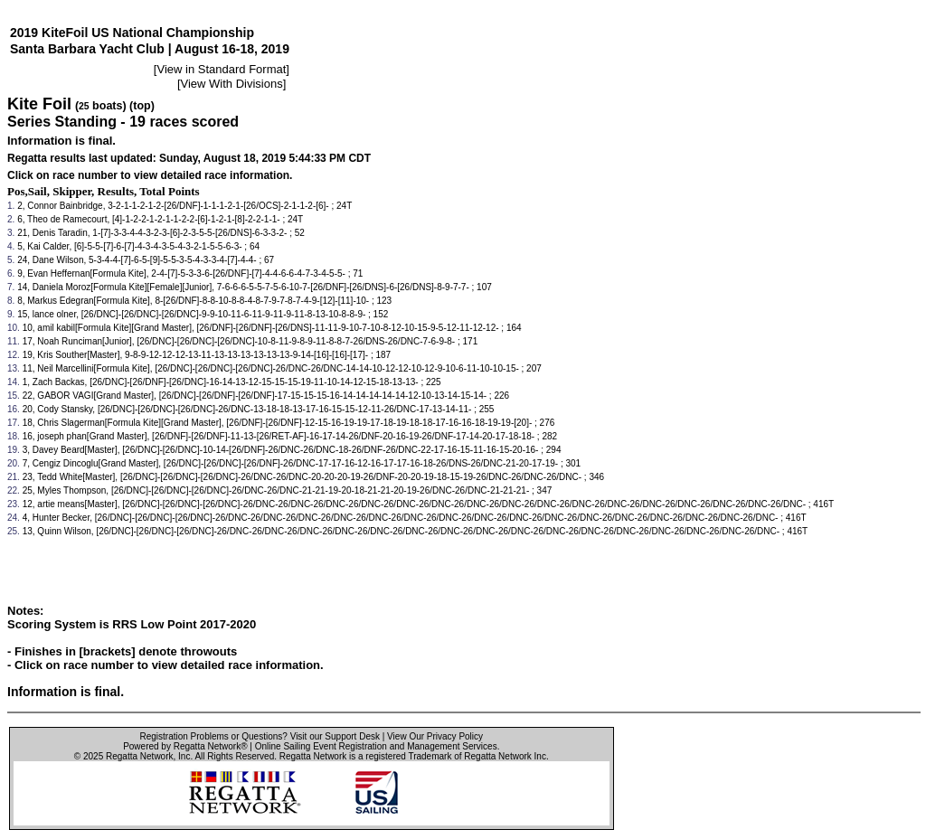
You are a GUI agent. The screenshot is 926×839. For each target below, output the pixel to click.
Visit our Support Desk (335, 736)
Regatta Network (139, 756)
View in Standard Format (221, 69)
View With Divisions (232, 83)
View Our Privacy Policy (435, 736)
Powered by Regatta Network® (185, 746)
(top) (142, 105)
